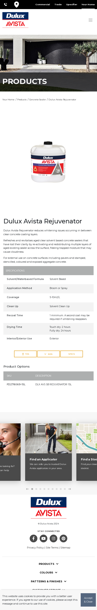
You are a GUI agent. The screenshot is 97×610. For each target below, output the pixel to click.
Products (48, 564)
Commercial (42, 4)
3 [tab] (40, 489)
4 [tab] (44, 489)
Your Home (88, 4)
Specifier (71, 4)
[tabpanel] (48, 452)
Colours (48, 572)
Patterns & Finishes (48, 581)
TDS (25, 354)
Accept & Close (88, 599)
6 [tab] (52, 489)
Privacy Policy (35, 547)
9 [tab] (65, 489)
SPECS (71, 354)
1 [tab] (32, 489)
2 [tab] (36, 489)
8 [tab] (61, 489)
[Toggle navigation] (90, 20)
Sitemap (65, 547)
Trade (58, 4)
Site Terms (52, 547)
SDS (48, 354)
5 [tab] (48, 489)
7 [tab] (57, 489)
